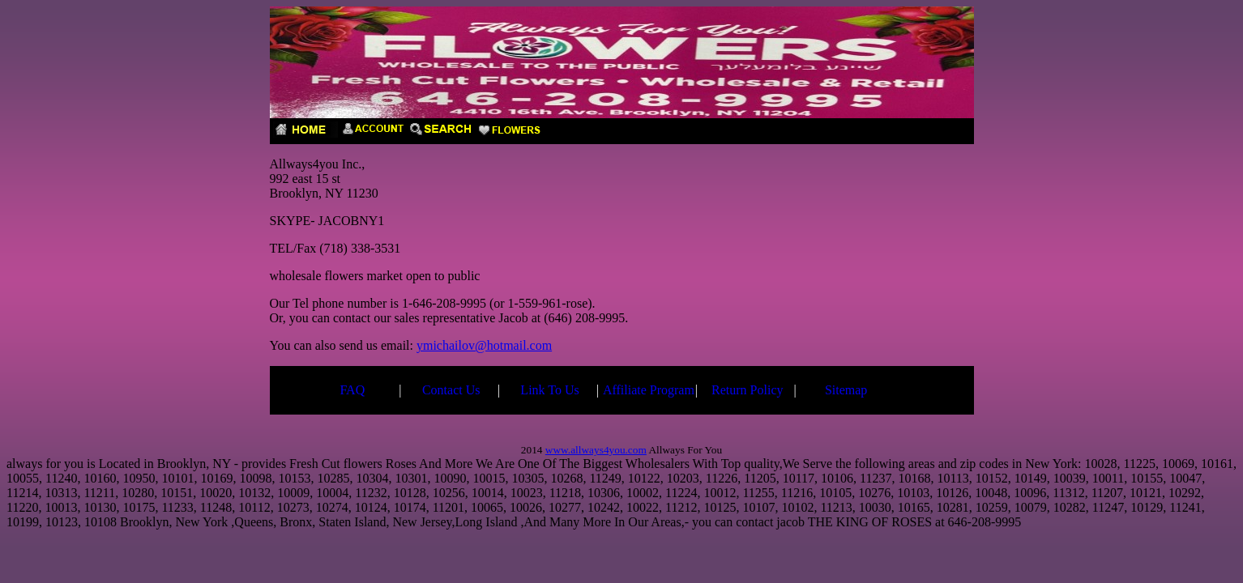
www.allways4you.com (596, 450)
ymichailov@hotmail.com (484, 345)
